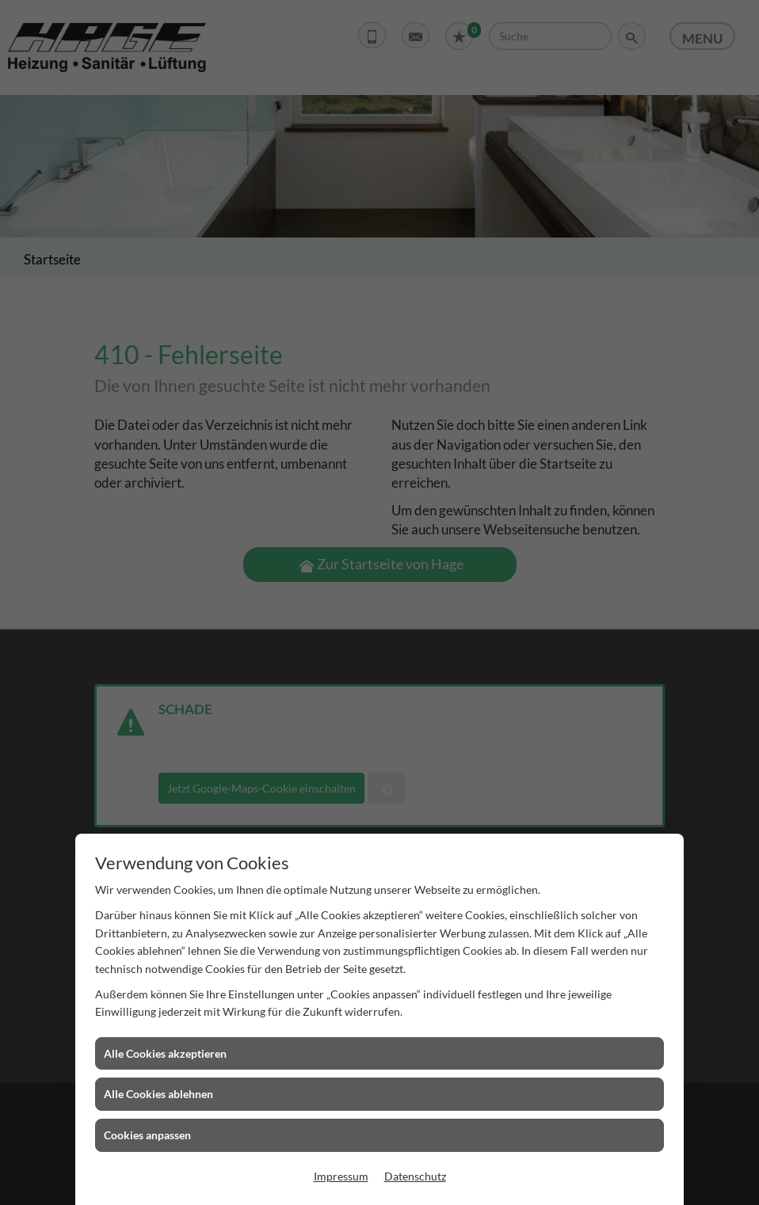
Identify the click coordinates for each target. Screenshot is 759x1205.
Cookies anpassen (147, 1135)
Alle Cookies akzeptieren (165, 1053)
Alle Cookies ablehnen (158, 1093)
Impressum (341, 1176)
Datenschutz (415, 1176)
